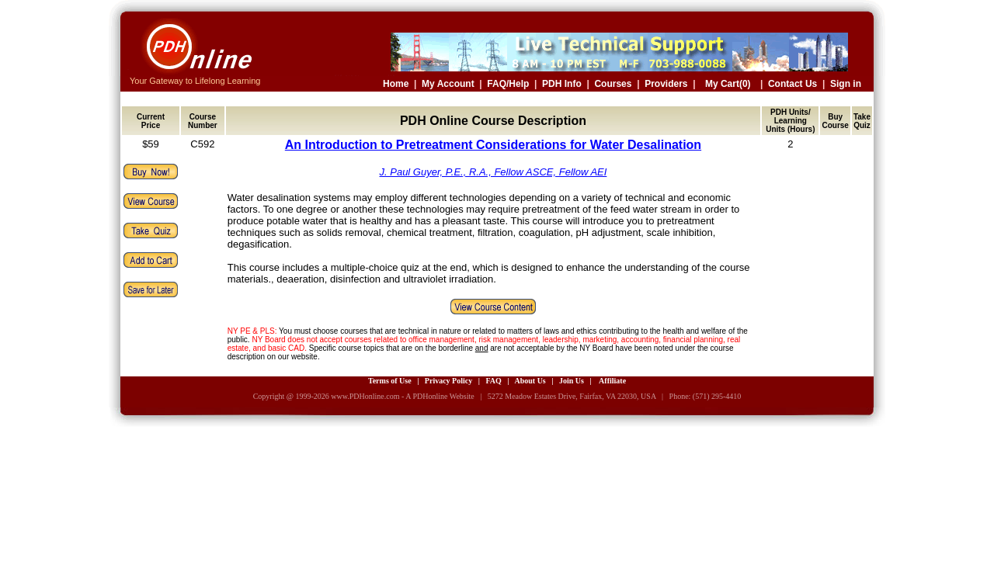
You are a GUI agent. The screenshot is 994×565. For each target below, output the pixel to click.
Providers (666, 83)
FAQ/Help (508, 83)
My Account (448, 83)
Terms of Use (390, 380)
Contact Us (792, 83)
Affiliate (612, 380)
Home (395, 83)
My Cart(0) (728, 83)
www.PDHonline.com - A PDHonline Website (402, 396)
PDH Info (562, 83)
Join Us (571, 380)
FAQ (493, 380)
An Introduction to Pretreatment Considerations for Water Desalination (493, 144)
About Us (529, 380)
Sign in (845, 83)
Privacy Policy (448, 380)
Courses (612, 83)
